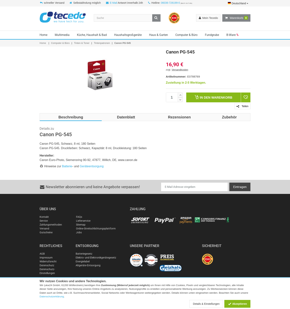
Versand (44, 228)
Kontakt (44, 216)
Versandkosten (180, 69)
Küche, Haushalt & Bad (92, 35)
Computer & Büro (186, 35)
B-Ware (232, 35)
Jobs (79, 232)
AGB (42, 253)
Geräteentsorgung (92, 166)
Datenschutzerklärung (52, 296)
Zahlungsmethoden (51, 224)
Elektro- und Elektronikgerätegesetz (96, 257)
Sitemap (80, 224)
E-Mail (113, 2)
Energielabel (83, 261)
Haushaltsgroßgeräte (128, 35)
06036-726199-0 (170, 2)
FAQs (79, 216)
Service (44, 220)
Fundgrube (212, 35)
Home (43, 35)
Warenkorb (236, 18)
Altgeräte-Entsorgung (88, 265)
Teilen (242, 106)
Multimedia (62, 35)
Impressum (46, 257)
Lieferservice (83, 220)
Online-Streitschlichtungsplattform (96, 228)
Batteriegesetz (84, 253)
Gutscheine (46, 232)
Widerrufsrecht (48, 261)
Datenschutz (47, 265)
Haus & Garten (158, 35)
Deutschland (238, 3)
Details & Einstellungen (206, 303)
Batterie (67, 166)
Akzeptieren (237, 304)
